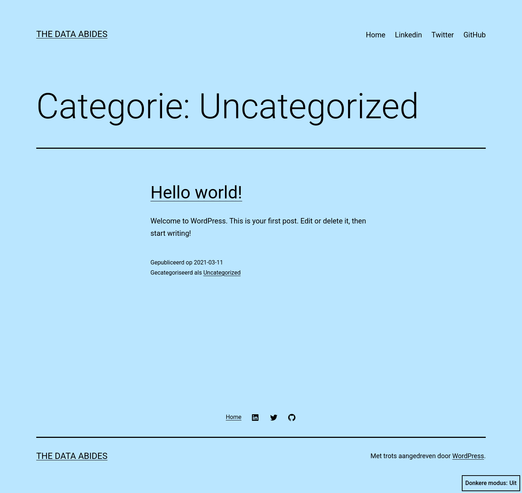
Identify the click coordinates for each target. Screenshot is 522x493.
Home (375, 34)
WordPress (468, 456)
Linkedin (408, 34)
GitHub (474, 34)
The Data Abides (71, 34)
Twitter (442, 34)
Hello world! (196, 192)
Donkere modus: (491, 483)
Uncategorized (222, 272)
